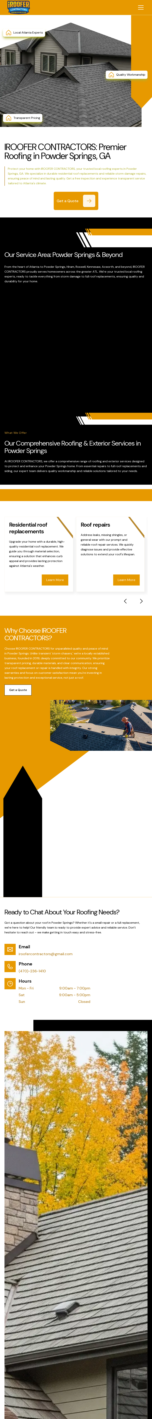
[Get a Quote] (89, 201)
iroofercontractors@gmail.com (46, 953)
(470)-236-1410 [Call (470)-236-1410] (32, 971)
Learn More (55, 580)
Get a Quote (18, 690)
